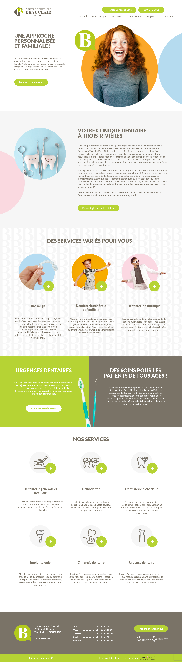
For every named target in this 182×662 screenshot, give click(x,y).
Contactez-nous (167, 16)
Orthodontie (91, 486)
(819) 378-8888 (151, 9)
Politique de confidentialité (40, 658)
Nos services (118, 16)
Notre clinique (99, 16)
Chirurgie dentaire (91, 559)
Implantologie (40, 562)
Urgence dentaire (141, 559)
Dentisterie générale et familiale (40, 491)
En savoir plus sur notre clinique (98, 208)
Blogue (150, 16)
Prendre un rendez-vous (119, 9)
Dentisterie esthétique (141, 486)
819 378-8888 (43, 638)
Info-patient (135, 16)
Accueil (83, 16)
